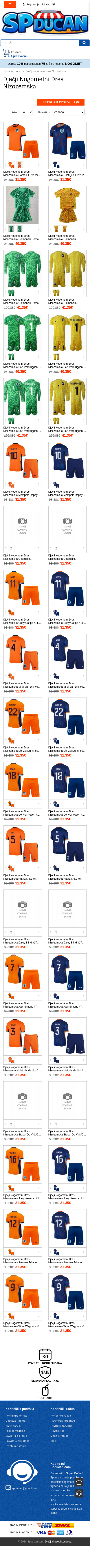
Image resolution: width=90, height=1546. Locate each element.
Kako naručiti (14, 1425)
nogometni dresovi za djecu (64, 1497)
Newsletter (57, 1430)
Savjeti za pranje (16, 1436)
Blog (53, 1441)
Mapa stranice (60, 1436)
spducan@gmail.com (22, 1487)
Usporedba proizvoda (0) (61, 102)
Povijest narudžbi (62, 1425)
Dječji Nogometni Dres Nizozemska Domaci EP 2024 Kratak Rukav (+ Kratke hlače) (21, 175)
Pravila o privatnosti (18, 1441)
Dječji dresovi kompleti (58, 1541)
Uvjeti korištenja (16, 1446)
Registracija (32, 4)
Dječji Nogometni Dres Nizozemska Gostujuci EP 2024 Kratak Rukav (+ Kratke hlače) (66, 175)
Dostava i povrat (16, 1420)
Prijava (46, 4)
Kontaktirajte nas (16, 1415)
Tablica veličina (15, 1430)
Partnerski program (63, 1420)
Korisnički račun (61, 1415)
